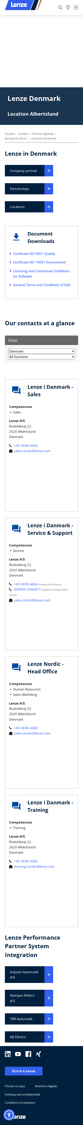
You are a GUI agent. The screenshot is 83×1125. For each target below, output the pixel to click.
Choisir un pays (15, 1086)
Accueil (9, 134)
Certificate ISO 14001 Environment (39, 262)
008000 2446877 (25, 589)
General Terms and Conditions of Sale (41, 285)
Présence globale (43, 134)
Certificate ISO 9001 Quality (34, 253)
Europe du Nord (15, 138)
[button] (9, 1115)
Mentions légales (46, 1086)
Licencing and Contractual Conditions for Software (41, 273)
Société (23, 134)
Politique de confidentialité (22, 1094)
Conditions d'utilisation (20, 1103)
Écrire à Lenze (23, 1071)
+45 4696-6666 (23, 445)
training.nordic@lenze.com (32, 866)
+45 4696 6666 (23, 861)
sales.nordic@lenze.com (29, 451)
